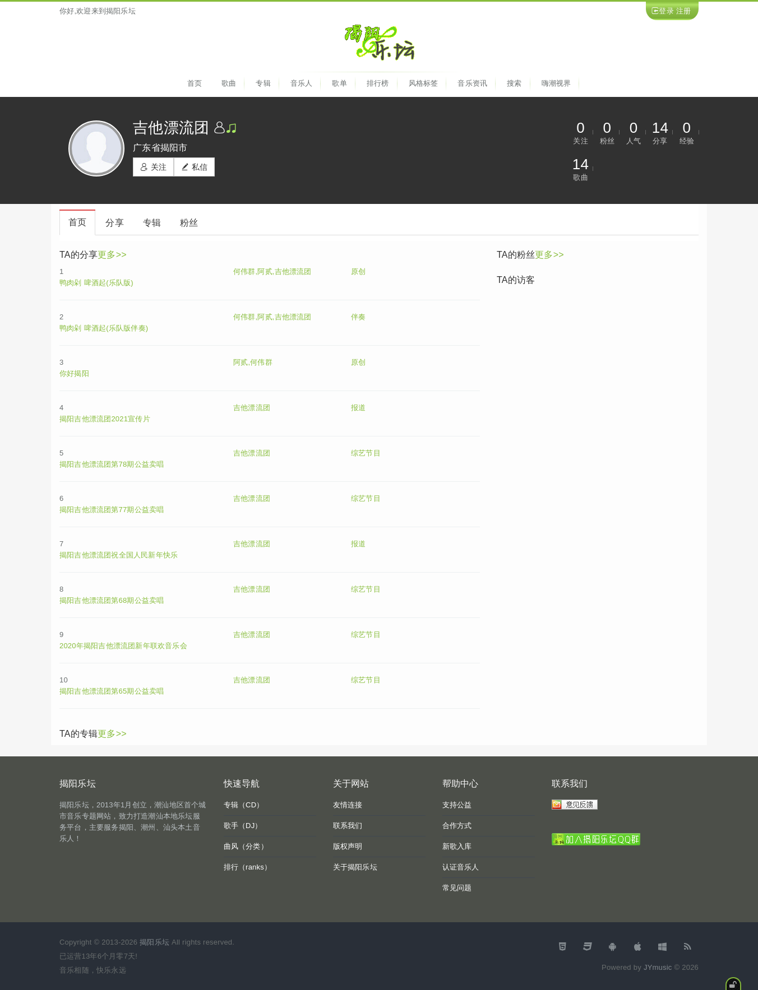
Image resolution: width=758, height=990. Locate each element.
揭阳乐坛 (154, 942)
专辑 (263, 83)
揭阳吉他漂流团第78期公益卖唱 (111, 464)
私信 (194, 167)
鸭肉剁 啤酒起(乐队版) (96, 282)
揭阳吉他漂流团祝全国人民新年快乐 (118, 555)
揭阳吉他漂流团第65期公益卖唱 (111, 691)
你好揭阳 (74, 373)
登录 (666, 11)
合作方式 (457, 825)
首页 (194, 83)
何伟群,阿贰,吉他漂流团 (272, 271)
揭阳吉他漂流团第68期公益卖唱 (111, 600)
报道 (358, 407)
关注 (153, 167)
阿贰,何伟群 (252, 362)
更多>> (112, 254)
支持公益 (457, 805)
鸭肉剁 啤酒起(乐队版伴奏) (103, 328)
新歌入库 (457, 846)
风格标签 (423, 83)
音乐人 (301, 83)
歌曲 (228, 83)
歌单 (339, 83)
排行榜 (378, 83)
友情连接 (348, 805)
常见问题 (457, 888)
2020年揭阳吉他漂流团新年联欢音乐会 (123, 646)
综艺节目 (366, 453)
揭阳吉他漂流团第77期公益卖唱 (111, 509)
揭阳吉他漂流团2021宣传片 (104, 419)
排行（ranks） (248, 867)
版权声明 (348, 846)
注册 (683, 11)
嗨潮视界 (556, 83)
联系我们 (348, 825)
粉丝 (189, 222)
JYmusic (658, 967)
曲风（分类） (246, 846)
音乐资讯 (472, 83)
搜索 (514, 83)
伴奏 (358, 317)
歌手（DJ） (243, 825)
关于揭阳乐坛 (355, 867)
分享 (114, 222)
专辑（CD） (244, 805)
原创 (358, 271)
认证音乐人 (460, 867)
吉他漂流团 (251, 407)
